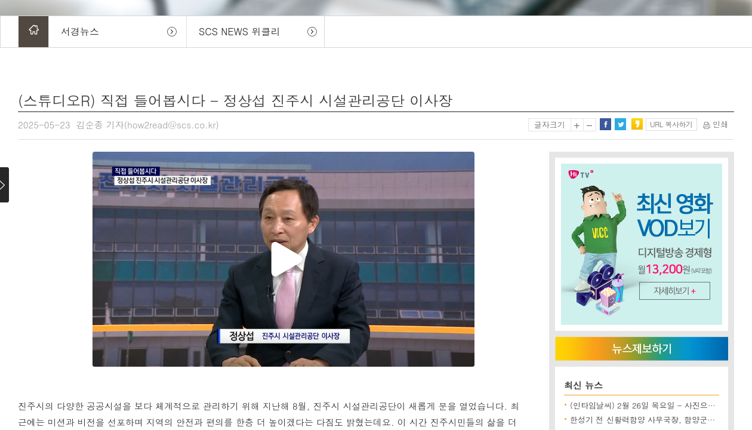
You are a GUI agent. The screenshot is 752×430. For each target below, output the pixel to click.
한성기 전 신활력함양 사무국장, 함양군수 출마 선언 (660, 419)
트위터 (620, 124)
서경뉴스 (80, 31)
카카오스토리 (637, 124)
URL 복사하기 (671, 124)
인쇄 (715, 124)
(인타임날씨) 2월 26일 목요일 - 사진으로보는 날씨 (659, 405)
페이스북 (605, 124)
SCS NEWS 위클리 (239, 31)
